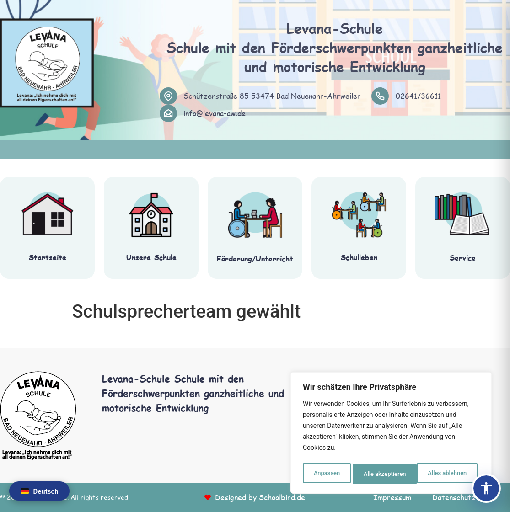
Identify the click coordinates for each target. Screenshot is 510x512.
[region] (391, 435)
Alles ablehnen (382, 474)
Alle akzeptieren (447, 474)
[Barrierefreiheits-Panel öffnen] (486, 488)
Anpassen (325, 474)
